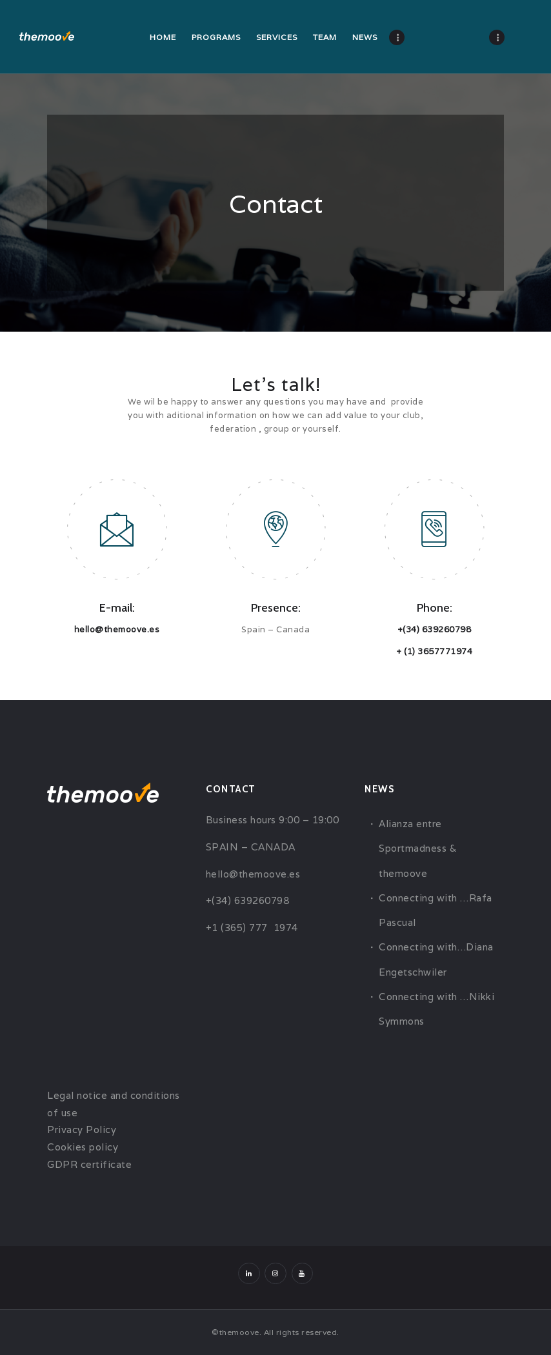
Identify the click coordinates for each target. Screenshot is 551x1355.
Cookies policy (82, 1147)
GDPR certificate (89, 1164)
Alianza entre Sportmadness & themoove (417, 848)
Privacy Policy (81, 1129)
